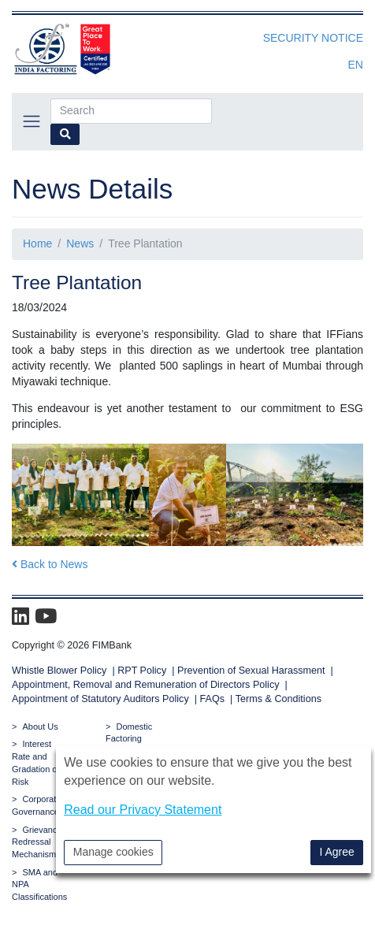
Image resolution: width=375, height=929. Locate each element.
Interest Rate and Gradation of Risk (36, 762)
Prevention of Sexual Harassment (251, 670)
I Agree (336, 851)
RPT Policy (141, 670)
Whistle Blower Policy (59, 670)
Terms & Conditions (278, 698)
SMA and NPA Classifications (39, 884)
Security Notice (313, 38)
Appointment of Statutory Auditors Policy (101, 698)
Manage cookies (113, 851)
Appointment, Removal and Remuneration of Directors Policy (146, 684)
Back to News (49, 564)
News (80, 243)
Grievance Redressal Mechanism (37, 842)
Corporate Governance (36, 805)
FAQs (212, 698)
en (355, 64)
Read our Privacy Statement (142, 809)
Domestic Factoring (129, 733)
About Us (40, 726)
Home (37, 243)
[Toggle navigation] (31, 121)
